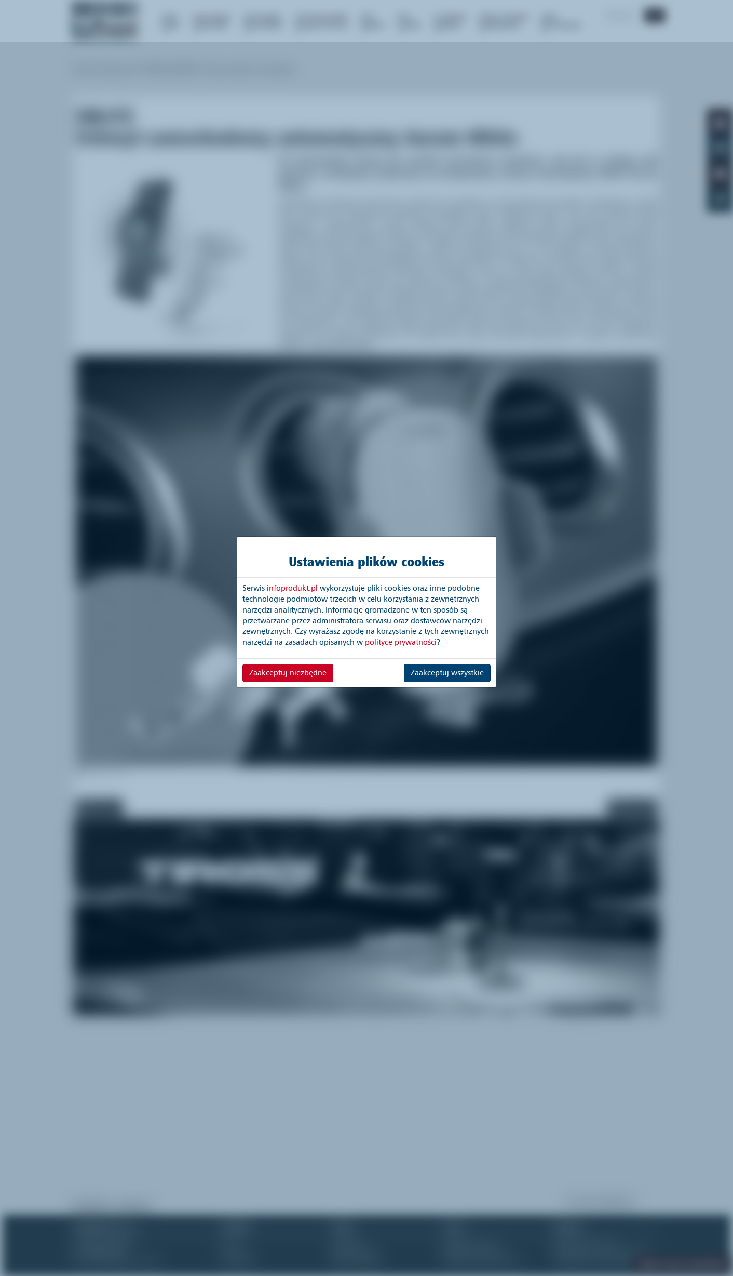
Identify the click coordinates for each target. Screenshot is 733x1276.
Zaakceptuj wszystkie (447, 672)
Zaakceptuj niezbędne (288, 672)
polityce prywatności (401, 642)
